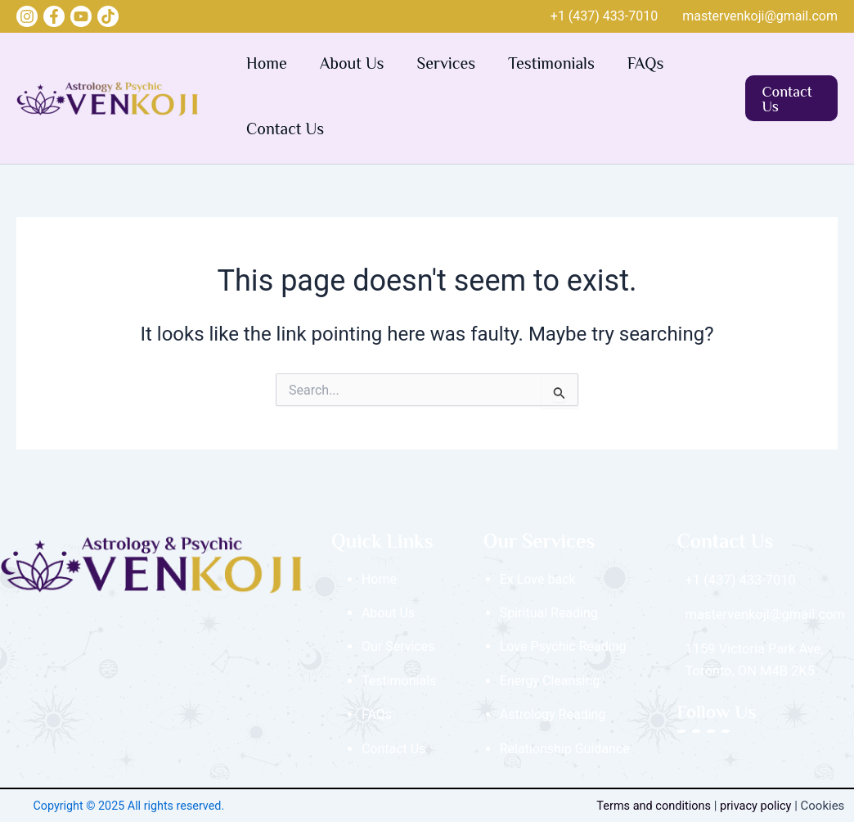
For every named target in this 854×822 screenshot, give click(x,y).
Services (446, 65)
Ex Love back (538, 579)
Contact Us (285, 130)
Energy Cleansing (550, 681)
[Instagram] (27, 16)
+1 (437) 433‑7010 (604, 16)
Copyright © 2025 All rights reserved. (129, 805)
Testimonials (551, 65)
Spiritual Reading (549, 613)
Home (266, 65)
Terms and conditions (655, 805)
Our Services (398, 646)
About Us (352, 65)
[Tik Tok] (108, 16)
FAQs (645, 65)
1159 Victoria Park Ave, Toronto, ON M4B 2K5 (752, 657)
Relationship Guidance (565, 749)
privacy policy (761, 805)
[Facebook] (54, 16)
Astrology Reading (553, 714)
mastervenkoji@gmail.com (760, 16)
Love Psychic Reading (563, 646)
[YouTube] (81, 16)
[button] (791, 98)
